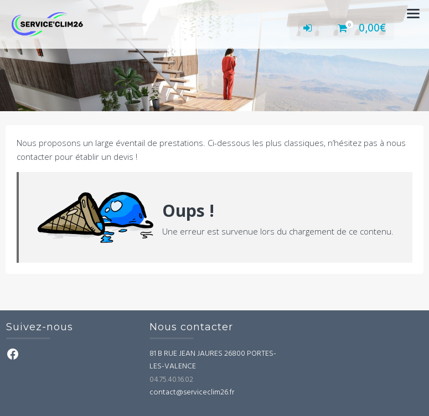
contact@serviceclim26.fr (191, 392)
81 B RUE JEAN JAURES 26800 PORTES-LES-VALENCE (212, 360)
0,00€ (359, 27)
